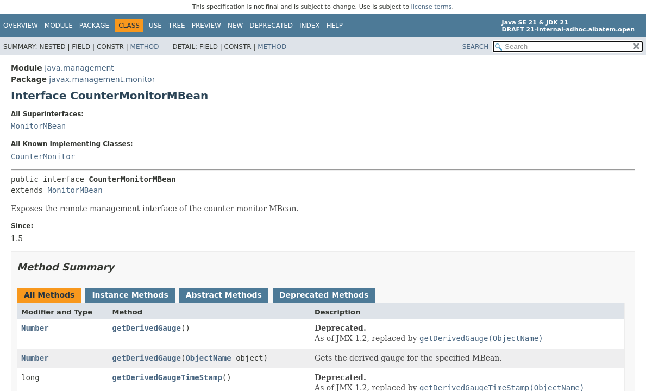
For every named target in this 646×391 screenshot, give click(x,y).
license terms (431, 6)
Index (309, 25)
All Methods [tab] (49, 295)
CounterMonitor (43, 156)
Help (335, 25)
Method (144, 47)
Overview (20, 25)
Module (59, 25)
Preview (206, 25)
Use (155, 25)
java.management (79, 68)
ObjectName (208, 358)
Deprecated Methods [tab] (323, 295)
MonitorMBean (38, 126)
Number (35, 328)
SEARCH (475, 47)
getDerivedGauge (146, 328)
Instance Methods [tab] (130, 295)
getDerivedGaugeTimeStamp (167, 377)
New (235, 25)
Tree (176, 25)
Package (94, 25)
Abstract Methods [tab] (224, 295)
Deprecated (271, 25)
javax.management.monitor (102, 79)
